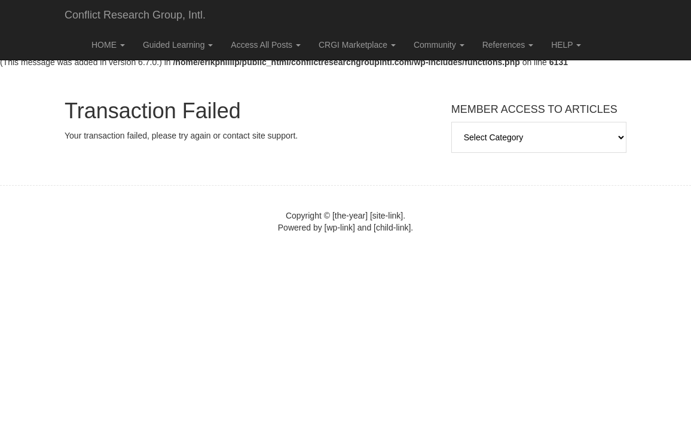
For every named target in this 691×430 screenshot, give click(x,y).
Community (439, 45)
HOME (108, 45)
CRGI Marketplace (357, 45)
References (507, 45)
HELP (566, 45)
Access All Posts (266, 45)
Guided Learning (178, 45)
